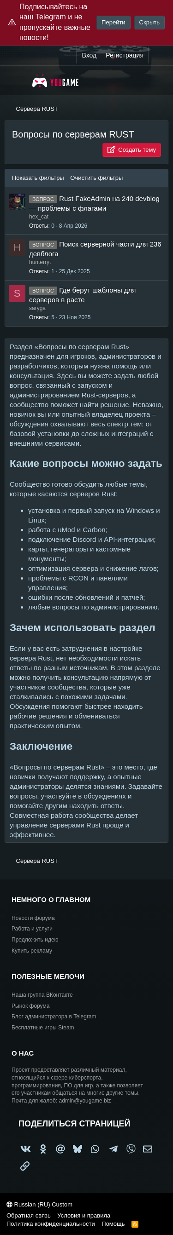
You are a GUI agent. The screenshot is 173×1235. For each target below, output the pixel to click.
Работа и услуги (32, 928)
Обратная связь (28, 1215)
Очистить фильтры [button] (96, 177)
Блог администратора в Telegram (54, 1016)
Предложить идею (35, 939)
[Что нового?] (158, 55)
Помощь (113, 1223)
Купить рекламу (32, 951)
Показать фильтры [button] (39, 177)
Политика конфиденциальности (50, 1223)
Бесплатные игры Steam (43, 1027)
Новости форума (33, 918)
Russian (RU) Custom (39, 1204)
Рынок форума (30, 1006)
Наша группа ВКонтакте (42, 995)
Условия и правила (83, 1215)
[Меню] (17, 80)
